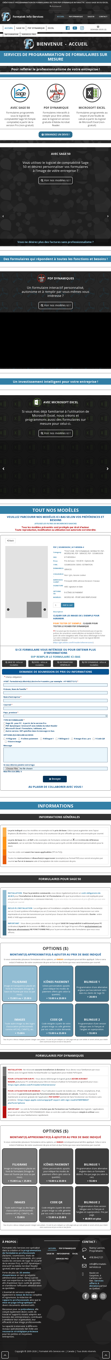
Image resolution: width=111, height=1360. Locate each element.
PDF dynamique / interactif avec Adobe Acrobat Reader (30, 726)
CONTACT (103, 16)
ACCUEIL (60, 16)
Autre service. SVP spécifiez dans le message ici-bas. (29, 731)
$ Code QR (99, 738)
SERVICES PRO (62, 1258)
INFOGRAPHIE (63, 1253)
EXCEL (51, 28)
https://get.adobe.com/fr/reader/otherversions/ (73, 642)
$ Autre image (13, 741)
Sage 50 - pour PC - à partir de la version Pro (24, 723)
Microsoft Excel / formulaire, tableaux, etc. (25, 728)
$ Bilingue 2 (62, 738)
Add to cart (68, 605)
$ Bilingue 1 (47, 738)
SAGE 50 (91, 16)
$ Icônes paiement (28, 738)
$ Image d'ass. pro (81, 738)
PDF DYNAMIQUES (67, 1248)
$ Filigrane (9, 738)
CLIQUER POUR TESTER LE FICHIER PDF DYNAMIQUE (75, 625)
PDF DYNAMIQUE (76, 16)
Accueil (9, 28)
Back (10, 541)
